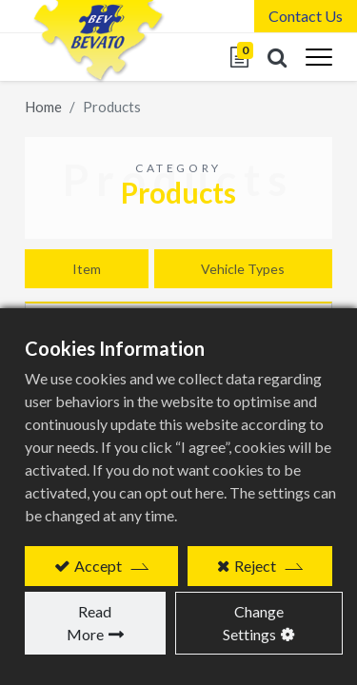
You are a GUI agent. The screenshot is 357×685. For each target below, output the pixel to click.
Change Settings (253, 622)
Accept (98, 566)
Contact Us (305, 16)
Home (43, 106)
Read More (89, 622)
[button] (277, 57)
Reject (255, 566)
